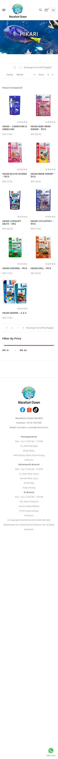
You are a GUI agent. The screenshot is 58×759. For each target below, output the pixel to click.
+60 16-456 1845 (34, 610)
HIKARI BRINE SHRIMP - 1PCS (14, 270)
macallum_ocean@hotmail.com (32, 615)
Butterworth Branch (29, 652)
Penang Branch (29, 624)
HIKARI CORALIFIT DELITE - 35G (11, 318)
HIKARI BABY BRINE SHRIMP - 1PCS (12, 175)
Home (23, 41)
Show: (41, 74)
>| (23, 515)
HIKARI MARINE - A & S (14, 500)
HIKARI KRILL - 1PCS (12, 456)
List (20, 67)
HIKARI (34, 41)
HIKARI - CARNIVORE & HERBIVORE (14, 128)
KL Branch (29, 680)
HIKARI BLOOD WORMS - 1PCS (14, 223)
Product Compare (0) (12, 87)
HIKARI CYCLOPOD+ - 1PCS (13, 365)
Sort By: (9, 74)
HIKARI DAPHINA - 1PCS (14, 411)
